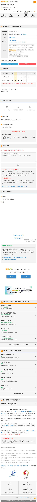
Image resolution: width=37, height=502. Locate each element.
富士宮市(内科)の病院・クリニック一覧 (18, 344)
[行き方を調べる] (18, 238)
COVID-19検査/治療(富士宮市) (8, 404)
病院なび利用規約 (9, 493)
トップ (9, 484)
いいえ (25, 276)
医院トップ (3, 16)
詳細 (31, 500)
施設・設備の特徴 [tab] (30, 110)
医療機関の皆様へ (27, 484)
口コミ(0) (26, 16)
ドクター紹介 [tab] (7, 110)
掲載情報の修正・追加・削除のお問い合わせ (14, 257)
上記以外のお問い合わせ (9, 259)
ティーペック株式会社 (20, 411)
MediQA (10, 489)
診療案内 (11, 16)
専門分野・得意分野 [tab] (18, 110)
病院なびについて (27, 489)
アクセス (33, 16)
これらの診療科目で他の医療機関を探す (17, 42)
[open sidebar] (34, 2)
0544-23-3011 (12, 37)
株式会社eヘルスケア (8, 425)
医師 (18, 16)
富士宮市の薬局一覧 (18, 393)
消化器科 (14, 40)
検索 (35, 498)
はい (11, 276)
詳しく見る (9, 138)
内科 (10, 40)
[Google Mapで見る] (18, 235)
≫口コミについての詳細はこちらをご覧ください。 (15, 186)
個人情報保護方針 (27, 493)
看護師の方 (27, 64)
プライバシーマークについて (13, 476)
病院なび (4, 1)
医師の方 (9, 64)
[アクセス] (23, 34)
